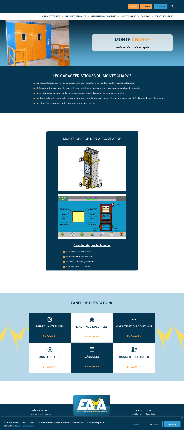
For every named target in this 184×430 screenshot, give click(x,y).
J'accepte (172, 424)
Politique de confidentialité (24, 426)
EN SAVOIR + (50, 336)
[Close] (182, 418)
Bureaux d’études (51, 16)
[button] (172, 6)
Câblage (145, 16)
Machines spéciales (75, 16)
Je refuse (154, 424)
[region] (92, 423)
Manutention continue (103, 16)
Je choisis (136, 424)
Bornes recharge (164, 16)
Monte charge (128, 16)
